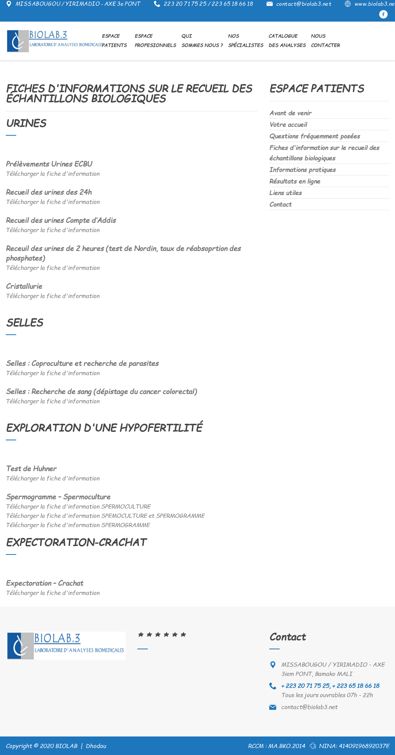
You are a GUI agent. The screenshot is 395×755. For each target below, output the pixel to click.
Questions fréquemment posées (314, 135)
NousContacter (325, 41)
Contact (280, 204)
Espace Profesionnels (155, 41)
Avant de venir (290, 112)
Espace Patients (115, 41)
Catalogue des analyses (287, 41)
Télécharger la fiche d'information (53, 173)
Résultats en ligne (294, 181)
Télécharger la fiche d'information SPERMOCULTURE (78, 506)
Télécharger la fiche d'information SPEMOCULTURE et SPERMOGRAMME (105, 515)
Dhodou (96, 746)
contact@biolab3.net (309, 707)
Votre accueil (288, 124)
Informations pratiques (302, 169)
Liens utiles (285, 192)
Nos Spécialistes (245, 41)
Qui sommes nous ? (202, 41)
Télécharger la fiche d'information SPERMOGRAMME (78, 525)
